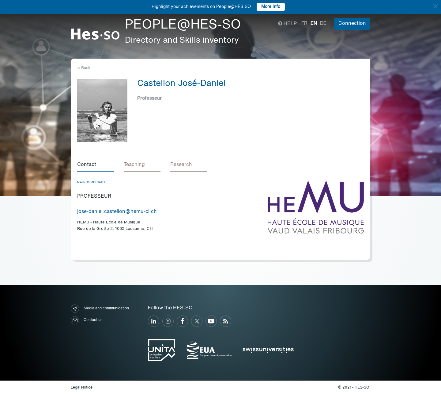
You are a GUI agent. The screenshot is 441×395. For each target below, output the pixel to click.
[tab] (95, 165)
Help (287, 23)
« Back (83, 68)
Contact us (86, 320)
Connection (352, 23)
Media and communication (100, 308)
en (314, 23)
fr (304, 23)
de (323, 23)
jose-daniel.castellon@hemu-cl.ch (117, 211)
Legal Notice (81, 387)
